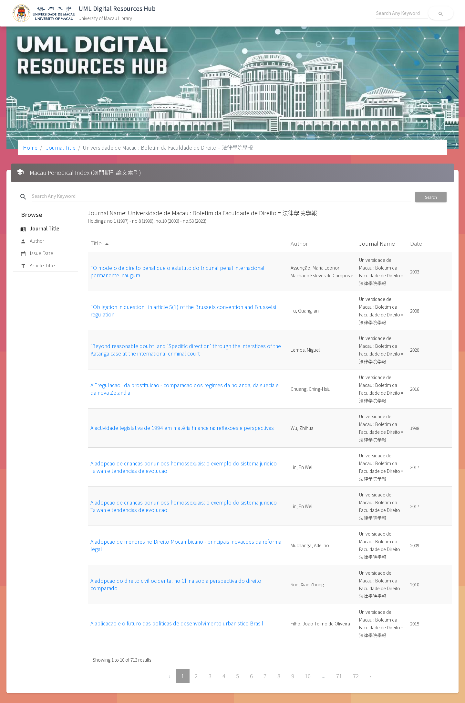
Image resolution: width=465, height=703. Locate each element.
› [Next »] (370, 676)
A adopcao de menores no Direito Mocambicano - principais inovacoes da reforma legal (185, 545)
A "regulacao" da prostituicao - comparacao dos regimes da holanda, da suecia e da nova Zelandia (184, 388)
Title (100, 243)
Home (30, 147)
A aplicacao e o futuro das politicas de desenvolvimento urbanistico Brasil (176, 623)
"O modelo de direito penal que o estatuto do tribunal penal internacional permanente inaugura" (177, 271)
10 (308, 676)
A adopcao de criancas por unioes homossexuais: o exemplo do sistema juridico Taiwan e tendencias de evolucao (183, 466)
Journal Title (60, 147)
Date (416, 243)
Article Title (37, 265)
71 (339, 676)
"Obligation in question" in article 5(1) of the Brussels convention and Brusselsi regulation (183, 310)
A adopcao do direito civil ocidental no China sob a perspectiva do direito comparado (175, 584)
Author (32, 241)
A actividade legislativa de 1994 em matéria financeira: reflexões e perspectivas (182, 427)
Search (431, 197)
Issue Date (36, 253)
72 (356, 676)
